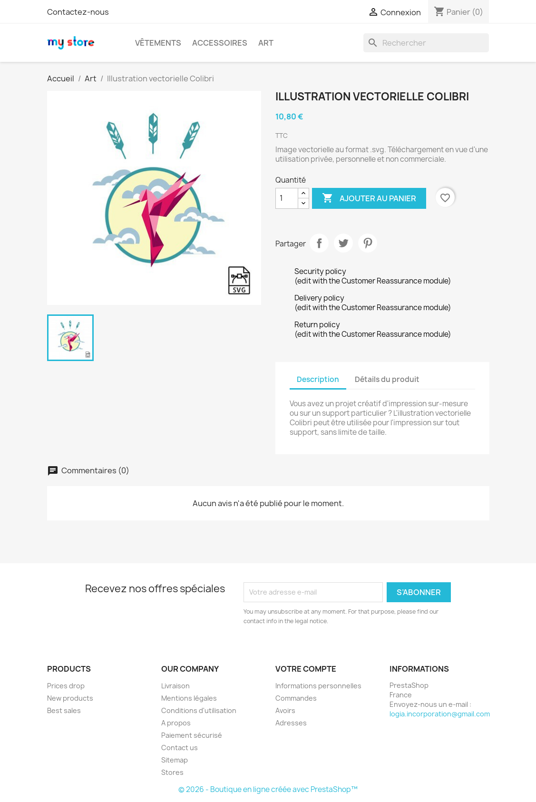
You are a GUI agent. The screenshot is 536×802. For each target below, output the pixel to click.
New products (70, 698)
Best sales (64, 710)
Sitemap (174, 759)
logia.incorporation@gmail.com (440, 713)
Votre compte (305, 669)
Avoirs (285, 710)
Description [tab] (318, 379)
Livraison (175, 685)
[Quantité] (286, 198)
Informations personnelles (318, 685)
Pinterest (367, 243)
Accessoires (219, 43)
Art (265, 43)
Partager (319, 243)
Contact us (179, 747)
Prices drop (66, 685)
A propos (176, 722)
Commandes (296, 698)
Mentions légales (189, 698)
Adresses (291, 722)
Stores (172, 772)
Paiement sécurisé (191, 735)
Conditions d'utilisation (198, 710)
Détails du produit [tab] (387, 379)
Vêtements (158, 43)
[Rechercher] (426, 42)
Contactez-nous (78, 12)
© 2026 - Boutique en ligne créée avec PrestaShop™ (268, 789)
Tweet (343, 243)
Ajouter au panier (369, 198)
